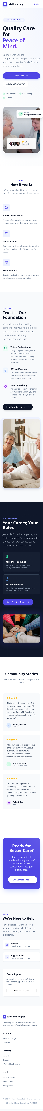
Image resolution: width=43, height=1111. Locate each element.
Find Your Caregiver (17, 407)
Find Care (21, 75)
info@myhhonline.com (11, 1064)
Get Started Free (23, 879)
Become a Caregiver (10, 1038)
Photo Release (8, 1081)
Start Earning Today (17, 602)
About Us (6, 1056)
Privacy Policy (8, 1085)
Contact (6, 1060)
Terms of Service (9, 1077)
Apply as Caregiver (15, 83)
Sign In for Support (21, 991)
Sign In (36, 4)
